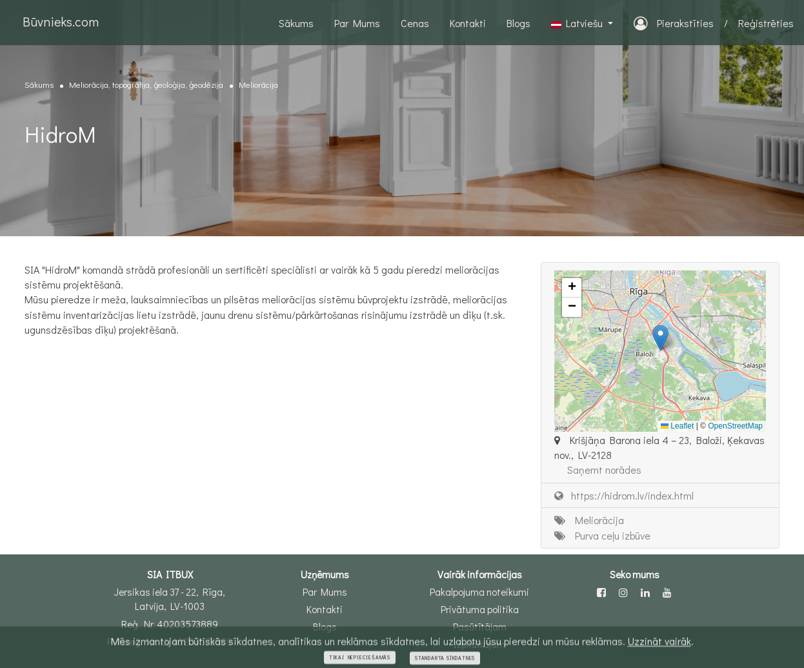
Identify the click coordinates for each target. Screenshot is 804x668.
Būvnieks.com (61, 21)
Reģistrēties (766, 23)
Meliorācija (258, 84)
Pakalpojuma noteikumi (479, 591)
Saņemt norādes (604, 469)
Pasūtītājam (480, 626)
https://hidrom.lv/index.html (624, 495)
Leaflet (677, 425)
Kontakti (468, 23)
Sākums (296, 23)
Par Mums (357, 23)
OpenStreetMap (735, 425)
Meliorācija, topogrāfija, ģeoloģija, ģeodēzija (146, 84)
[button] (660, 338)
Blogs (518, 23)
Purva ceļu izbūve (602, 535)
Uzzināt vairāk (659, 649)
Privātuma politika (480, 609)
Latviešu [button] (578, 23)
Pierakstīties (674, 23)
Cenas (415, 23)
